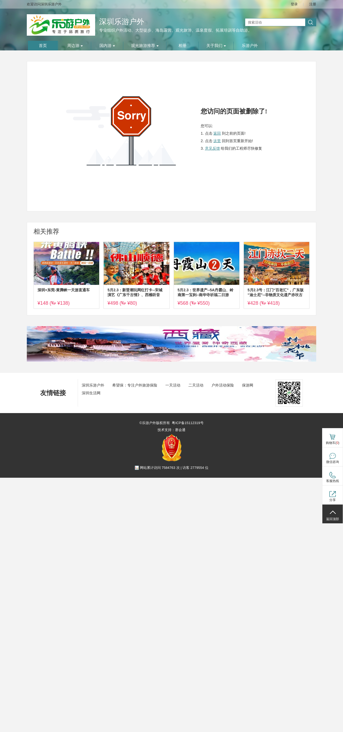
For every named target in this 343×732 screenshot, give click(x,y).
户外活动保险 (222, 385)
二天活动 (195, 385)
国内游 (107, 45)
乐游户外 (250, 45)
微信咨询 (332, 462)
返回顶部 (332, 519)
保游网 (247, 385)
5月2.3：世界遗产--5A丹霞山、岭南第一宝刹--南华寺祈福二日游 (205, 292)
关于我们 (216, 45)
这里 (217, 141)
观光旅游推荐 (145, 45)
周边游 (75, 45)
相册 (182, 45)
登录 (294, 4)
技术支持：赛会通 (171, 430)
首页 (43, 45)
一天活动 (172, 385)
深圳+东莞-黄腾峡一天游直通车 (64, 290)
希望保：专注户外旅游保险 (134, 385)
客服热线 (332, 481)
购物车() (333, 443)
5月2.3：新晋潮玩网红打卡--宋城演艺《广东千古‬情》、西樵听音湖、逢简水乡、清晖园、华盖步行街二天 (135, 292)
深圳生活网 (91, 393)
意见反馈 (212, 148)
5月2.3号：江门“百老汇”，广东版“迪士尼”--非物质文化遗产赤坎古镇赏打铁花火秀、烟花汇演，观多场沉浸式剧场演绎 (276, 292)
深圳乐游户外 (121, 21)
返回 (217, 133)
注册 (312, 4)
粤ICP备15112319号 (188, 423)
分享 (332, 500)
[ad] (171, 360)
